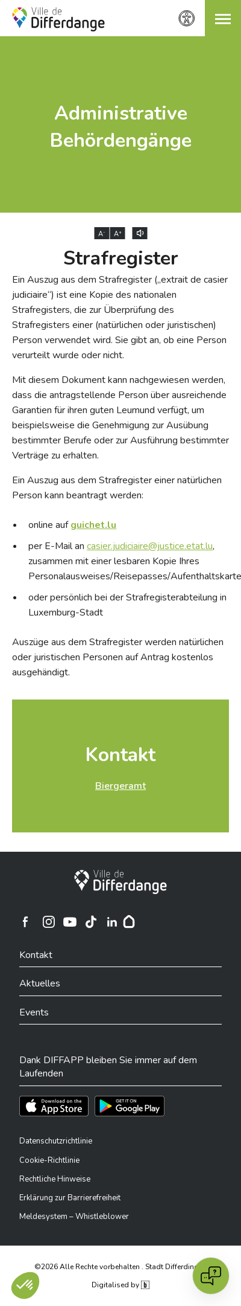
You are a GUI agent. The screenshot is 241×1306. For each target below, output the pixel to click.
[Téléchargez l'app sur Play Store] (129, 1106)
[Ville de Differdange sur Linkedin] (112, 921)
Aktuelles (39, 983)
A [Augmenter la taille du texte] (118, 234)
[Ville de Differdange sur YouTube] (69, 921)
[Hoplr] (128, 921)
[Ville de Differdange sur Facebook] (25, 921)
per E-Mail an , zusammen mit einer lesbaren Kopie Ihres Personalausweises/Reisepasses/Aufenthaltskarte (128, 561)
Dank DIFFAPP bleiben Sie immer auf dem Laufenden (108, 1066)
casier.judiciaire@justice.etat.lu (150, 546)
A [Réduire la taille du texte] (101, 234)
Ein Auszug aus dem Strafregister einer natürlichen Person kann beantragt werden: (117, 488)
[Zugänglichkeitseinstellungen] (187, 18)
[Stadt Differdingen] (120, 882)
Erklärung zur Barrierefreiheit (69, 1197)
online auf (72, 525)
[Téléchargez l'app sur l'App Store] (54, 1106)
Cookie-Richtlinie (49, 1160)
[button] (223, 18)
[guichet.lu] (93, 525)
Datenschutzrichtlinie (55, 1141)
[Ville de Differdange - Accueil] (58, 19)
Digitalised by (120, 1285)
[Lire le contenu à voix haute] (140, 233)
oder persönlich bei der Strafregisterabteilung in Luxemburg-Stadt (127, 605)
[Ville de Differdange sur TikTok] (91, 921)
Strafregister (120, 258)
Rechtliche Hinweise (54, 1179)
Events (34, 1012)
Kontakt (120, 755)
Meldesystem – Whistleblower (74, 1216)
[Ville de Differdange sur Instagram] (48, 921)
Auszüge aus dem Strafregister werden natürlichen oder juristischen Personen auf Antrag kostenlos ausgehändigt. (118, 657)
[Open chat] (211, 1276)
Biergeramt (120, 786)
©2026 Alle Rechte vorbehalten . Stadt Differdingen (120, 1267)
